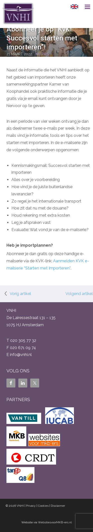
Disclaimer (58, 505)
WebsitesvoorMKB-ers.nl (55, 522)
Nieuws (42, 54)
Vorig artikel (20, 293)
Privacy (31, 505)
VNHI (20, 505)
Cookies (43, 505)
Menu (86, 6)
